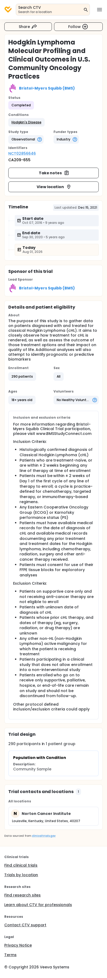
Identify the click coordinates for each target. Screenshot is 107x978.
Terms (10, 954)
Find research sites (22, 895)
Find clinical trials (20, 865)
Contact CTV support (25, 925)
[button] (26, 122)
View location (54, 186)
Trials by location (21, 875)
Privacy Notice (18, 945)
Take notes (54, 173)
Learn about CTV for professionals (38, 904)
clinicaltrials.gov (43, 836)
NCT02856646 (22, 153)
